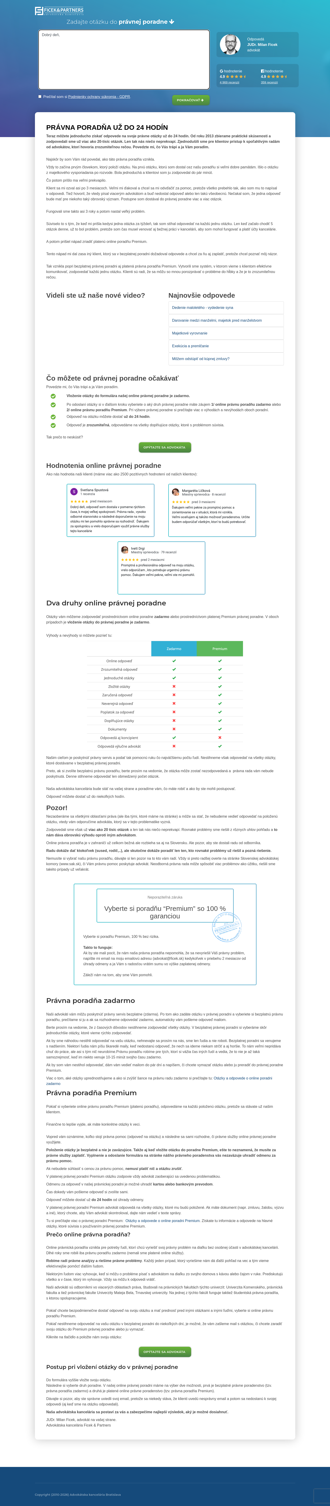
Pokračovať (190, 100)
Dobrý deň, (124, 60)
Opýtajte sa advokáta (164, 447)
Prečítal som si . (84, 97)
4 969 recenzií (229, 82)
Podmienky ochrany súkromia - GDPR (99, 97)
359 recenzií (269, 82)
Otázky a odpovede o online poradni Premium (162, 1221)
